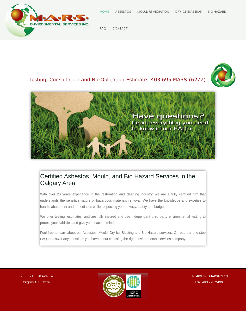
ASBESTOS (123, 11)
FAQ (103, 28)
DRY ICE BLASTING (188, 11)
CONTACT (120, 28)
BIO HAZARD (217, 11)
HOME (104, 11)
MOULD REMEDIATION (153, 11)
